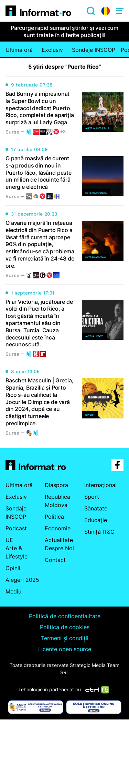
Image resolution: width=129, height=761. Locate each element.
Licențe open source (64, 649)
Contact (55, 559)
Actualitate (59, 540)
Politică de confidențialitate (64, 616)
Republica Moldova (57, 500)
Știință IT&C (99, 531)
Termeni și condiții (64, 638)
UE (9, 540)
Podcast (16, 528)
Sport (91, 496)
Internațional (100, 485)
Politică (54, 516)
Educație (95, 520)
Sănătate (95, 508)
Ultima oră (19, 49)
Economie (58, 528)
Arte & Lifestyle (17, 552)
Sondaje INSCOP (93, 49)
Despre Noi (59, 548)
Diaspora (56, 485)
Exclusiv (52, 49)
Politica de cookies (64, 627)
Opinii (13, 568)
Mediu (13, 591)
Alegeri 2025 (22, 579)
